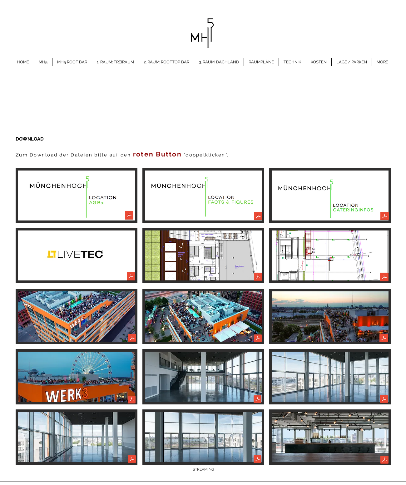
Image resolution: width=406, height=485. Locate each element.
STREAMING (203, 469)
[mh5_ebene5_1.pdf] (257, 400)
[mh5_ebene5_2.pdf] (383, 399)
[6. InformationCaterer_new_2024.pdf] (384, 217)
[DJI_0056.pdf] (132, 339)
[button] (76, 316)
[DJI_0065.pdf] (131, 400)
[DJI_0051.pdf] (257, 339)
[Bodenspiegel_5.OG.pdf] (384, 278)
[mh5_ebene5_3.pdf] (131, 460)
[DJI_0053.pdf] (383, 338)
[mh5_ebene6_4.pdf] (384, 460)
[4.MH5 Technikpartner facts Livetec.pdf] (131, 277)
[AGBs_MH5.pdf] (129, 216)
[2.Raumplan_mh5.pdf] (258, 277)
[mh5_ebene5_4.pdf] (257, 460)
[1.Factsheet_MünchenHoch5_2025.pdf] (258, 217)
